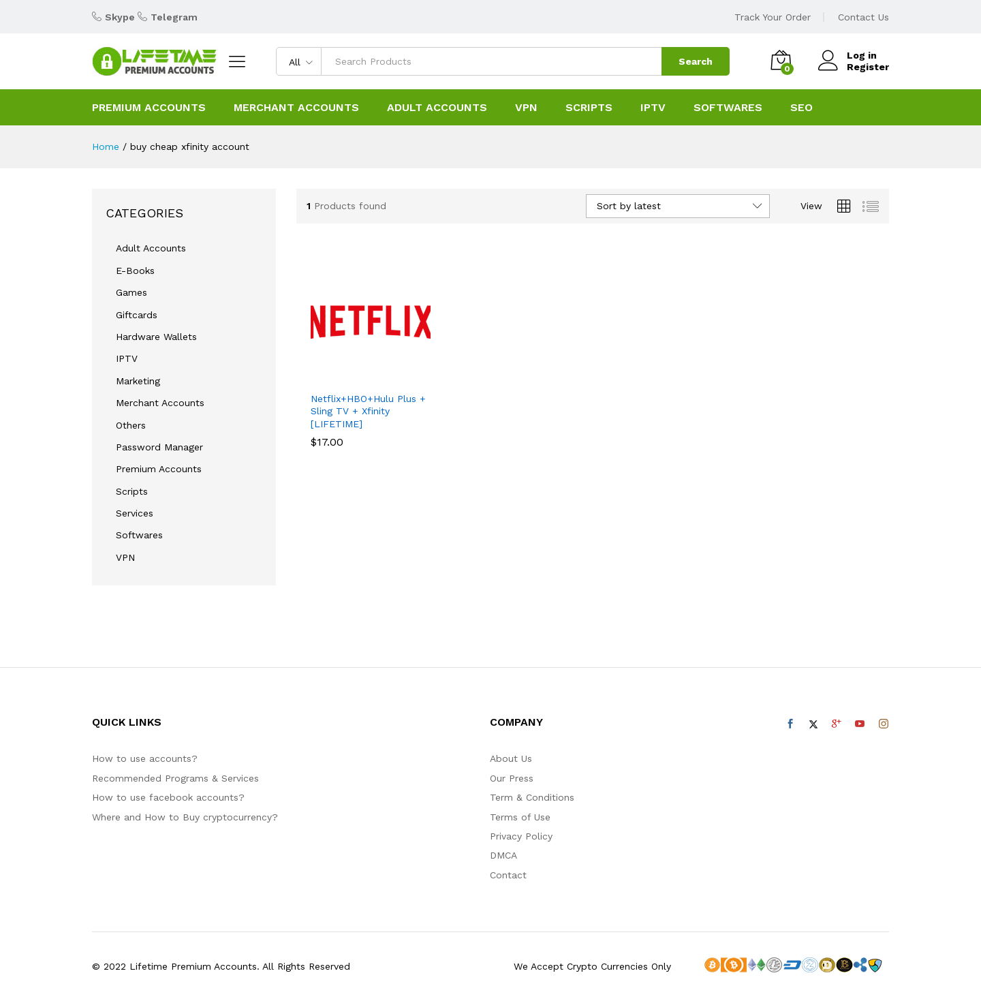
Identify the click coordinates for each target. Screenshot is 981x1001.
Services (134, 513)
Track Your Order (772, 17)
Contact (508, 874)
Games (131, 292)
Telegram (174, 17)
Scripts (132, 491)
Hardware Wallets (156, 336)
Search (696, 61)
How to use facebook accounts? (168, 797)
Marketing (138, 380)
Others (131, 425)
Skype (120, 17)
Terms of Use (520, 817)
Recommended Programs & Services (175, 778)
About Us (511, 758)
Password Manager (159, 447)
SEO (801, 107)
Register (868, 66)
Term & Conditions (532, 797)
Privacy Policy (521, 836)
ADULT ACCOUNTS (437, 107)
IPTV (653, 107)
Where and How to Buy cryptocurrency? (185, 817)
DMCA (503, 855)
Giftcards (136, 314)
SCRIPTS (588, 107)
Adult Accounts (151, 248)
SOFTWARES (728, 107)
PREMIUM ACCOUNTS (149, 107)
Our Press (511, 778)
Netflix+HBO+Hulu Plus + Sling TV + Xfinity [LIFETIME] (368, 411)
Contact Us (863, 17)
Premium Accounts (159, 468)
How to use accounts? (145, 758)
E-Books (135, 270)
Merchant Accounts (296, 107)
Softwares (139, 534)
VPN (526, 107)
